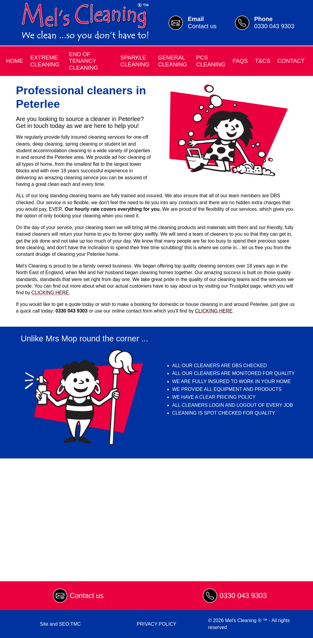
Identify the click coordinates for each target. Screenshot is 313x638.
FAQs (240, 61)
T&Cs (262, 61)
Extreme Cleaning (44, 60)
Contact (291, 61)
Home (14, 61)
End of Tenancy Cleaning (83, 61)
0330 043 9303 (243, 596)
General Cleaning (172, 60)
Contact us (86, 596)
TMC (75, 624)
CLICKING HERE (50, 292)
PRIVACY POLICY (156, 624)
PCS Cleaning (210, 60)
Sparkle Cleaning (135, 60)
